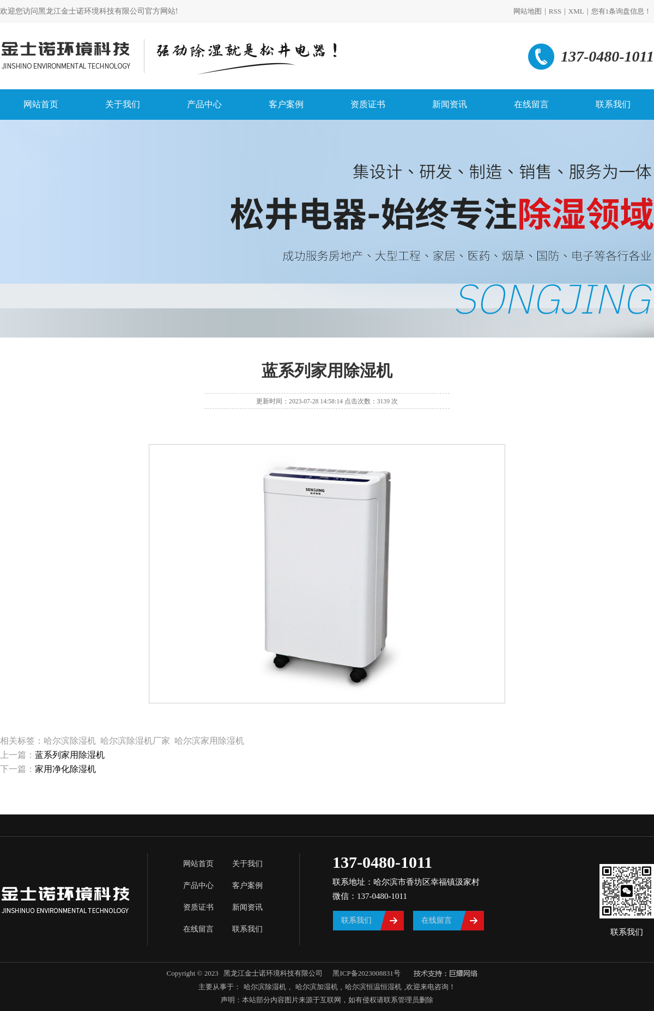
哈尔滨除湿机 (265, 987)
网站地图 (527, 11)
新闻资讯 (449, 104)
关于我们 (122, 104)
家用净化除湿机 (65, 769)
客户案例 (286, 104)
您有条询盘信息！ (621, 11)
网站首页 (40, 104)
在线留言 (531, 104)
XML (576, 11)
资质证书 (367, 104)
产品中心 (204, 104)
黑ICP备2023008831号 (366, 973)
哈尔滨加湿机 (315, 987)
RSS (555, 11)
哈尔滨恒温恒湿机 (373, 987)
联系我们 (613, 104)
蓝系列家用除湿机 (70, 754)
